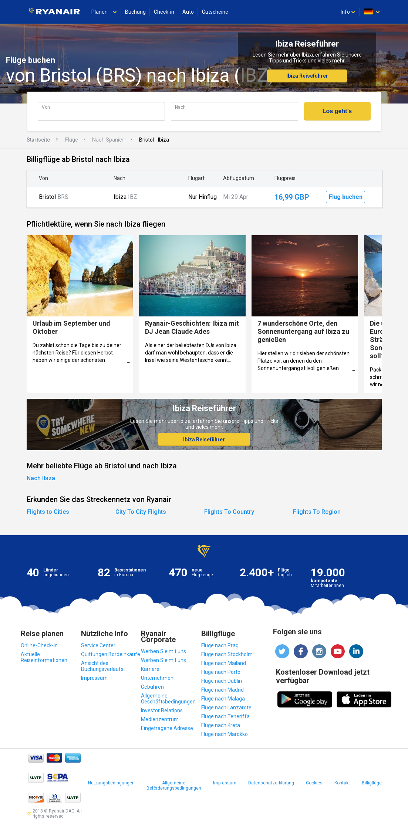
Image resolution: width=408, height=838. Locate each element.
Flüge (71, 140)
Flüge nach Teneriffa (225, 716)
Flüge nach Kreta (220, 725)
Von (46, 107)
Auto (188, 12)
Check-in (164, 12)
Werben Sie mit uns (163, 651)
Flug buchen (346, 196)
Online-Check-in (39, 645)
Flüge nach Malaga (223, 699)
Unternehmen (157, 678)
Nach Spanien (108, 140)
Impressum (94, 678)
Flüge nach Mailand (223, 663)
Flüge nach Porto (220, 672)
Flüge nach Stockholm (227, 654)
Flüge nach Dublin (221, 681)
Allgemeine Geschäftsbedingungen (168, 699)
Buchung (135, 12)
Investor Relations (162, 710)
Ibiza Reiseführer (307, 76)
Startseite (38, 140)
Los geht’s (337, 111)
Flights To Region (317, 511)
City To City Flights (140, 511)
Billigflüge (372, 783)
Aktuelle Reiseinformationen (44, 657)
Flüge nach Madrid (222, 690)
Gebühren (152, 687)
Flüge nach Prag (220, 645)
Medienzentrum (160, 719)
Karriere (150, 669)
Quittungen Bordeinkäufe (110, 654)
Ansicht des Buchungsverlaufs (102, 666)
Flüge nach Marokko (224, 734)
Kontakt (342, 783)
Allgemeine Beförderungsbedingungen (173, 785)
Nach (180, 107)
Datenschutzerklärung (271, 783)
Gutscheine (215, 12)
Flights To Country (229, 511)
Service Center (98, 645)
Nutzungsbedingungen (111, 783)
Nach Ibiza (41, 478)
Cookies (314, 783)
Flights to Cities (48, 511)
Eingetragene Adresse (167, 728)
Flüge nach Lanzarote (226, 707)
